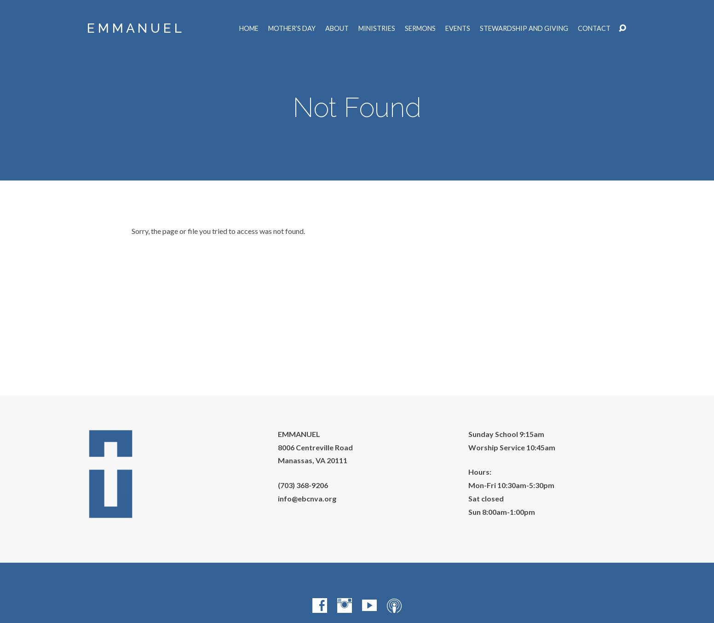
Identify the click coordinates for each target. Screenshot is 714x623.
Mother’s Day (292, 28)
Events (457, 28)
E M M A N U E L (134, 28)
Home (249, 28)
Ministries (376, 28)
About (337, 28)
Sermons (420, 28)
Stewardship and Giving (524, 28)
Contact (594, 28)
